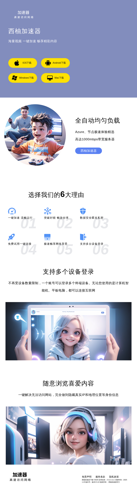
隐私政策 (114, 476)
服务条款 (100, 476)
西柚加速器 (89, 151)
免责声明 (87, 476)
